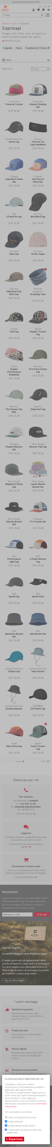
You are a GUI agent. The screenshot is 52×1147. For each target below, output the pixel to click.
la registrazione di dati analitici (21, 1125)
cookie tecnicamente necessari (21, 1117)
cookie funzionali (15, 1121)
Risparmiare (16, 1139)
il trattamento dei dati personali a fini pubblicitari (24, 1131)
